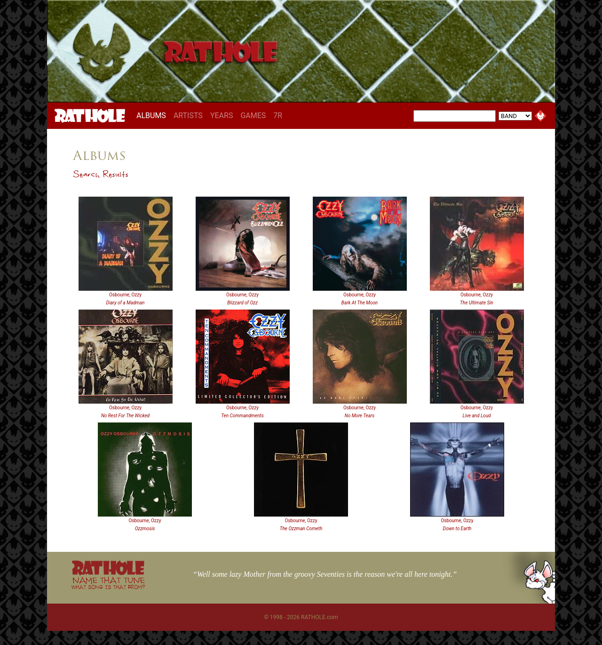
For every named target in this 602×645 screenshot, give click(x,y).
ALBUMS (153, 115)
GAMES (253, 115)
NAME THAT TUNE (108, 582)
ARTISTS (188, 115)
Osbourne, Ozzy (125, 294)
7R (277, 115)
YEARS (221, 115)
